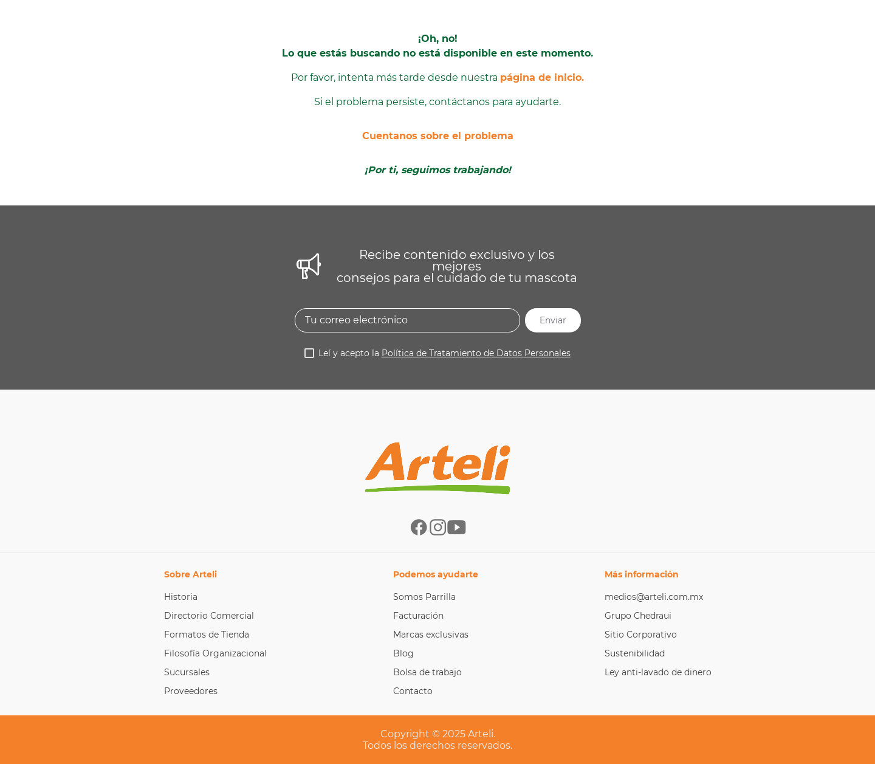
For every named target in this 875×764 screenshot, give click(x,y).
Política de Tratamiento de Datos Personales (476, 353)
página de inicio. (542, 77)
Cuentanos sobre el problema (437, 136)
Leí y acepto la (444, 353)
